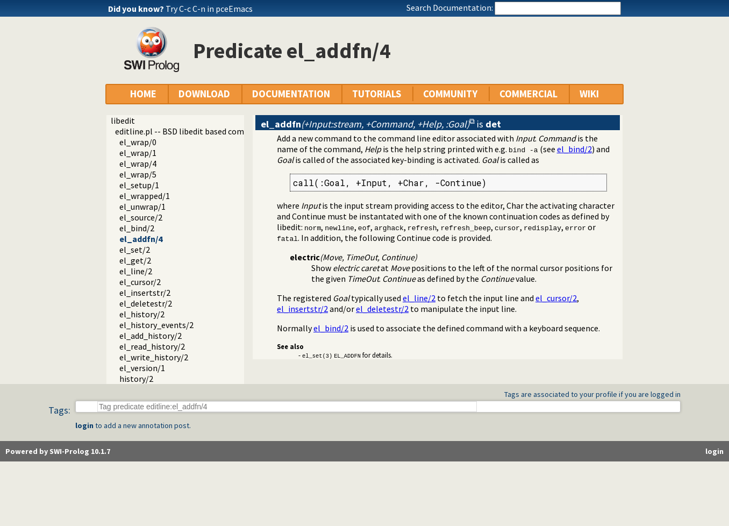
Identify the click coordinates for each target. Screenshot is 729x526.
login (84, 425)
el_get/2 (135, 260)
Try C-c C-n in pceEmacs (209, 8)
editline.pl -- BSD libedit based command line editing (212, 131)
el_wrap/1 (137, 152)
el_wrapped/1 (144, 195)
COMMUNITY (450, 94)
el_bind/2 (136, 228)
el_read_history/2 (152, 346)
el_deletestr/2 (145, 303)
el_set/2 (134, 249)
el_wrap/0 (137, 142)
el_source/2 (140, 217)
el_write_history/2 (153, 357)
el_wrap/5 (137, 174)
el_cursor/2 (140, 281)
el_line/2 (135, 271)
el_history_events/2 (156, 324)
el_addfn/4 (140, 238)
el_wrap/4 (137, 163)
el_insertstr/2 (144, 292)
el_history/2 (142, 314)
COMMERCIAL (528, 94)
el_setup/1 (139, 185)
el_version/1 (142, 367)
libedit (123, 120)
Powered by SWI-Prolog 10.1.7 (57, 451)
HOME (143, 94)
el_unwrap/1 (142, 206)
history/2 (136, 378)
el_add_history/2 (150, 335)
